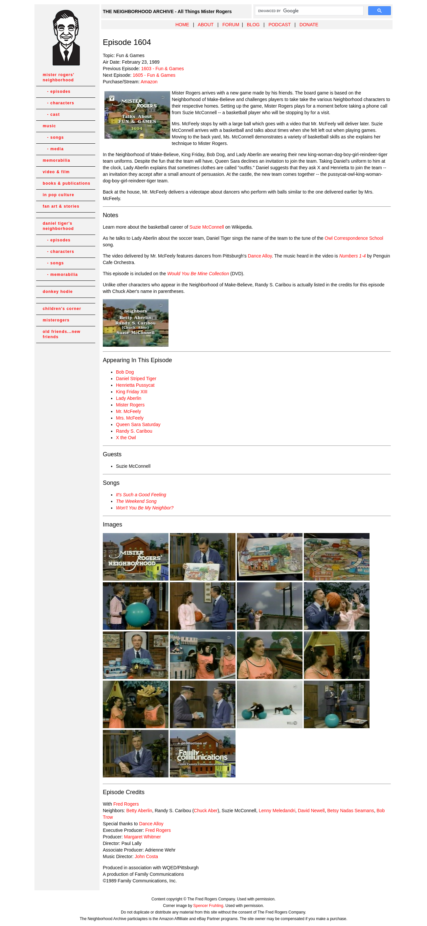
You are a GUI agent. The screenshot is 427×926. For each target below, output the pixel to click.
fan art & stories (61, 206)
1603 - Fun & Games (162, 68)
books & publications (66, 183)
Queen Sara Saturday (138, 424)
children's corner (62, 308)
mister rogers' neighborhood (58, 77)
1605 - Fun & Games (154, 75)
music (49, 126)
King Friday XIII (131, 391)
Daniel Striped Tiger (136, 378)
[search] (308, 11)
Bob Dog (125, 372)
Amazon (149, 81)
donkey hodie (58, 291)
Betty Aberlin (139, 810)
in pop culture (58, 195)
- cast (51, 114)
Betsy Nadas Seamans (350, 810)
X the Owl (126, 437)
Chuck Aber (205, 810)
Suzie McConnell (207, 227)
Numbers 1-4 (352, 255)
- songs (53, 137)
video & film (56, 172)
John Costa (146, 856)
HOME (182, 24)
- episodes (57, 91)
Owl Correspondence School (354, 238)
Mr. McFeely (128, 411)
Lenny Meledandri (277, 810)
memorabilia (56, 160)
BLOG (253, 24)
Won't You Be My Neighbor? (144, 507)
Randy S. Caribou (134, 431)
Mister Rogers (130, 404)
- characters (58, 103)
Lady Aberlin (128, 398)
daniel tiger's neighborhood (58, 226)
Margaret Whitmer (142, 836)
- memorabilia (60, 274)
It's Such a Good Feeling (141, 494)
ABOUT (206, 24)
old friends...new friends (61, 334)
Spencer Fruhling (208, 905)
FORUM (230, 24)
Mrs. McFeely (130, 418)
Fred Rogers (126, 804)
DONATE (309, 24)
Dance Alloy (260, 255)
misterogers (56, 320)
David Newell (311, 810)
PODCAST (279, 24)
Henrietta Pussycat (135, 385)
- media (53, 149)
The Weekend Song (136, 501)
